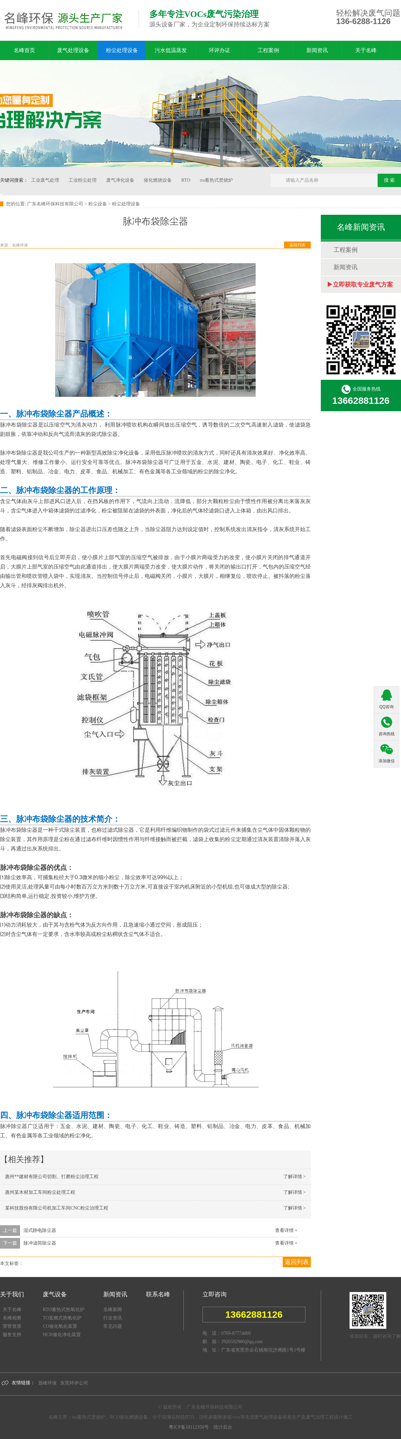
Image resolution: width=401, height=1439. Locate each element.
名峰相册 (12, 1317)
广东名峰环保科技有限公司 (55, 203)
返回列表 (297, 245)
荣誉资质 (12, 1326)
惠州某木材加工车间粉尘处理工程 (40, 1192)
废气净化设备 (121, 180)
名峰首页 (24, 50)
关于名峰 (366, 50)
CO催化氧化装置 (60, 1326)
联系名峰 (158, 1294)
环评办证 (219, 50)
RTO (185, 180)
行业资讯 (112, 1317)
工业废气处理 (45, 180)
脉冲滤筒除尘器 (39, 1243)
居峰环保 (47, 1383)
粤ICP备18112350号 (189, 1427)
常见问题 (112, 1326)
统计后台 (221, 1427)
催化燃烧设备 (158, 180)
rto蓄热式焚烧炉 (216, 180)
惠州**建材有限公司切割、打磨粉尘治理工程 (52, 1176)
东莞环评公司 (74, 1383)
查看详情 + (286, 1230)
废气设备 (55, 1294)
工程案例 (268, 50)
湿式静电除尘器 (39, 1230)
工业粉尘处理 (83, 180)
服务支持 (12, 1334)
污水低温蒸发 (171, 50)
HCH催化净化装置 (62, 1334)
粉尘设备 (97, 203)
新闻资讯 (317, 50)
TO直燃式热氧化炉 (62, 1317)
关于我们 (12, 1294)
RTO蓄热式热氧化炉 (64, 1309)
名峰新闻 (112, 1309)
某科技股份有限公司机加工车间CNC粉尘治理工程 (56, 1208)
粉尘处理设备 (122, 50)
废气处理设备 (73, 50)
